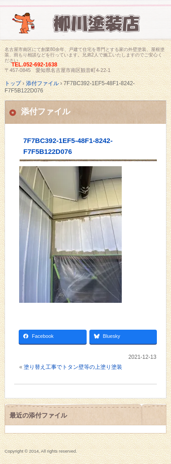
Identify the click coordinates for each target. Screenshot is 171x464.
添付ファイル (45, 111)
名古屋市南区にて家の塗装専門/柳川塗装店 (85, 28)
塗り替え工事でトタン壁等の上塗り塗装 (73, 367)
